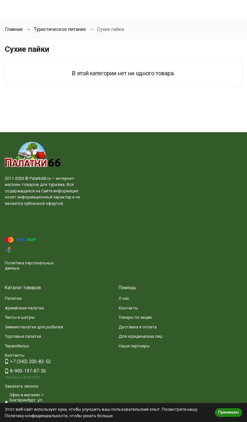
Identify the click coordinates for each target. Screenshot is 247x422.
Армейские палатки (24, 308)
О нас (124, 298)
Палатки (13, 298)
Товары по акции (135, 317)
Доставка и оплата (138, 327)
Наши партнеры (134, 346)
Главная (14, 29)
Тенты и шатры (20, 317)
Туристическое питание (60, 29)
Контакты (128, 308)
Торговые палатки (23, 336)
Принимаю (228, 412)
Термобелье (17, 346)
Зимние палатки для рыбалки (34, 327)
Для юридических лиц (140, 336)
